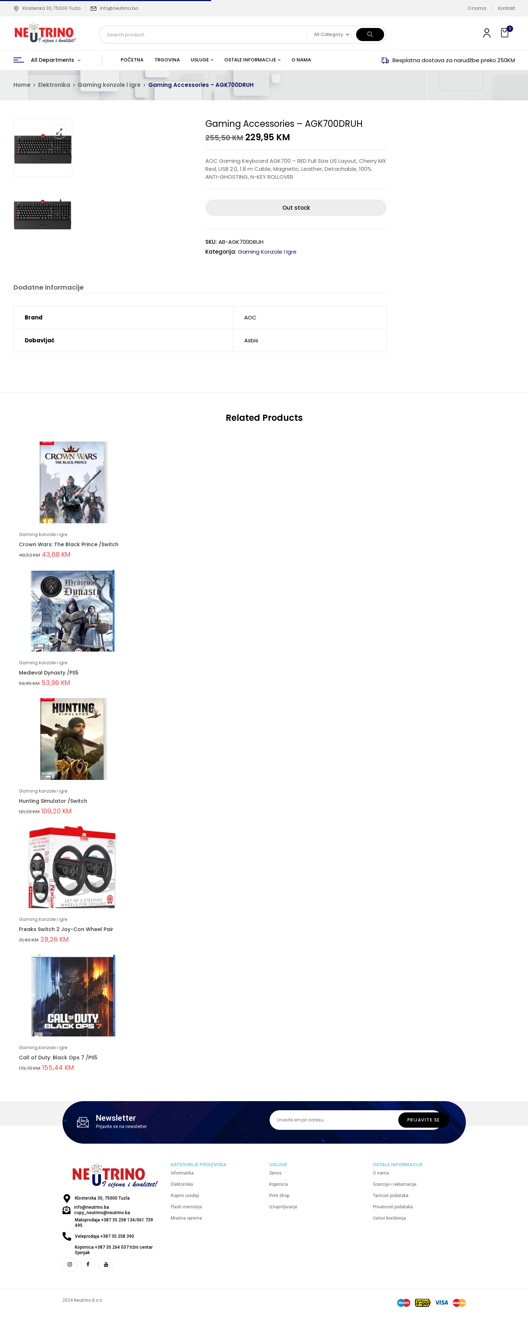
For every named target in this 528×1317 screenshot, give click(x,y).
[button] (505, 33)
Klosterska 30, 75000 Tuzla (47, 8)
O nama (477, 8)
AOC (250, 318)
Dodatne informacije (48, 287)
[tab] (48, 288)
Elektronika (54, 85)
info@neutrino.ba (119, 8)
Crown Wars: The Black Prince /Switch (68, 544)
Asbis (251, 341)
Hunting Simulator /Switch (53, 801)
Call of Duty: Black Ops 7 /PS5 (58, 1058)
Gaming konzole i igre (109, 85)
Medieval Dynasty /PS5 (48, 673)
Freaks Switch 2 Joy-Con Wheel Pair (66, 929)
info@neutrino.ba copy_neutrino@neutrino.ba (102, 1210)
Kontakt (506, 8)
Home (22, 85)
